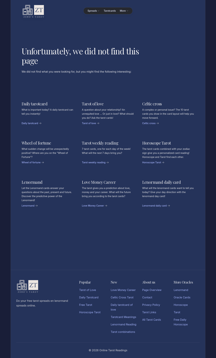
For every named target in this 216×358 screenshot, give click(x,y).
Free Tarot (85, 304)
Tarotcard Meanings (123, 317)
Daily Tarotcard (88, 297)
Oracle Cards (182, 297)
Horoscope (181, 304)
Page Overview (151, 290)
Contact (147, 297)
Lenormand (181, 290)
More (124, 10)
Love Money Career (123, 290)
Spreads (94, 10)
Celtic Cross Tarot (122, 297)
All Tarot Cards (151, 319)
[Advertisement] (108, 242)
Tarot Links (149, 312)
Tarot (177, 312)
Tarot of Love (87, 290)
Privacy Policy (151, 304)
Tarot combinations (123, 332)
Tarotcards (110, 10)
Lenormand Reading (123, 324)
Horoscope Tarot (89, 312)
